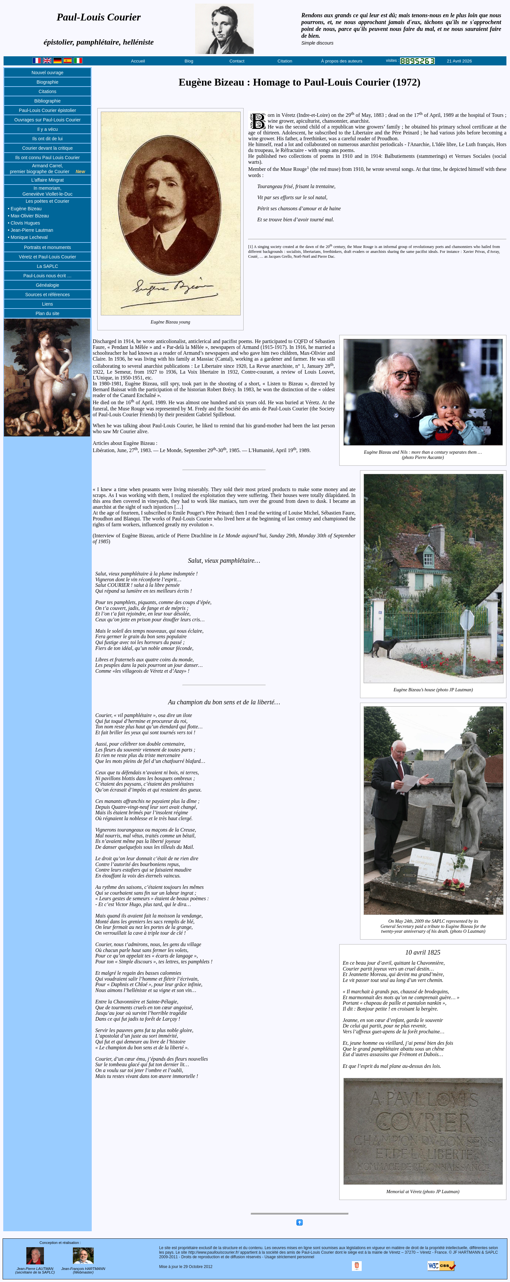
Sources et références (47, 294)
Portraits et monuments (47, 247)
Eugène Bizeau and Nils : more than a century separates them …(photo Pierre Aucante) (423, 455)
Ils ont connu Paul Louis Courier (47, 157)
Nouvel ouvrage (47, 72)
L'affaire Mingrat (47, 180)
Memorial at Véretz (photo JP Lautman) (423, 1074)
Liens (47, 304)
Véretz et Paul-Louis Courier (47, 256)
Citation (284, 61)
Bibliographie (47, 100)
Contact (236, 61)
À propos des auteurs (341, 61)
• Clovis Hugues (24, 223)
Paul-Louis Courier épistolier (47, 110)
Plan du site (47, 313)
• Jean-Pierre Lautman (30, 230)
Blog (189, 61)
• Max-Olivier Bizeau (28, 215)
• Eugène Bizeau (25, 208)
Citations (47, 91)
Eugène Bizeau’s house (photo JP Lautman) (433, 689)
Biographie (48, 82)
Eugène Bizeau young (170, 321)
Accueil (138, 61)
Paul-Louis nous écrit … (47, 275)
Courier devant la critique (47, 148)
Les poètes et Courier (47, 201)
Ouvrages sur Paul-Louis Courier (47, 119)
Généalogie (47, 285)
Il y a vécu (47, 129)
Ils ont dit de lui (47, 138)
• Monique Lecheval (27, 237)
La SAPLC (47, 266)
